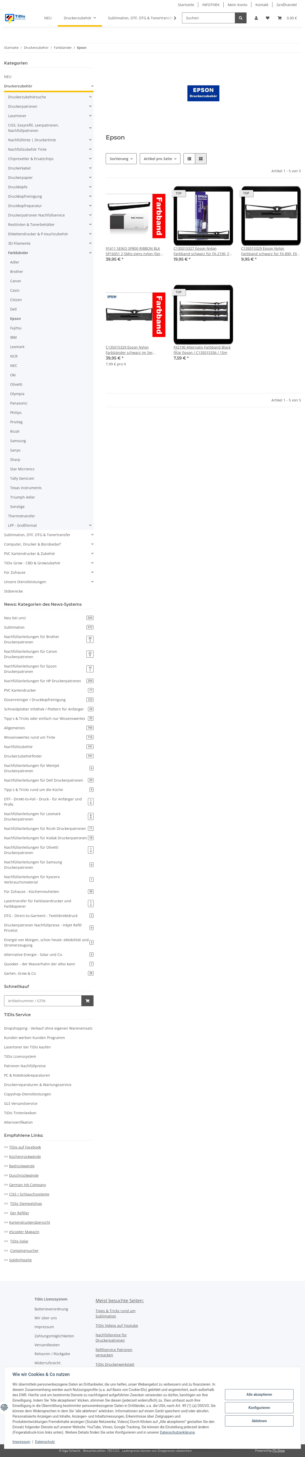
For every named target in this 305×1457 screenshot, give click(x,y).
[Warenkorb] (287, 18)
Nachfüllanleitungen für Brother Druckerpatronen (49, 639)
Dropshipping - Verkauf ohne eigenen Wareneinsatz (48, 1028)
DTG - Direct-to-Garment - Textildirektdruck (49, 915)
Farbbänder (18, 252)
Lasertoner (17, 115)
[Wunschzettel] (267, 18)
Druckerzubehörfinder (49, 756)
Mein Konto (237, 4)
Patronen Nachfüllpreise (25, 1065)
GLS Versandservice (20, 1103)
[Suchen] (208, 17)
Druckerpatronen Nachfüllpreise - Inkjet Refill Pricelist (49, 928)
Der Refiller (19, 1213)
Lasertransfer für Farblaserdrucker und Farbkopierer (49, 903)
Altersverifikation (18, 1122)
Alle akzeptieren (259, 1394)
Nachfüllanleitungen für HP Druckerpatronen (49, 680)
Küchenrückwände (25, 1156)
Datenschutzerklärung (177, 1432)
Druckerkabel (19, 168)
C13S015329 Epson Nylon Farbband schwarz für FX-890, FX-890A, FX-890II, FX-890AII (269, 251)
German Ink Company (27, 1184)
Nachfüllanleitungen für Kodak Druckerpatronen (49, 837)
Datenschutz (45, 1442)
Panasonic (18, 403)
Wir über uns (46, 1317)
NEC (13, 365)
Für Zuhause (14, 572)
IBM (13, 337)
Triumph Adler (22, 497)
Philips (16, 412)
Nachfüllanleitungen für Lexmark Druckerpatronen (49, 816)
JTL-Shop (278, 1450)
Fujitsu (16, 328)
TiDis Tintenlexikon (20, 1112)
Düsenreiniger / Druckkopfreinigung (49, 699)
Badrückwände (22, 1166)
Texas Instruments (26, 487)
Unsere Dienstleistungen (25, 581)
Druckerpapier (20, 177)
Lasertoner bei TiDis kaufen (27, 1047)
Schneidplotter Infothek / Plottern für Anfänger (49, 709)
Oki (13, 375)
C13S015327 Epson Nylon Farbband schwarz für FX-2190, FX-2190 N (203, 251)
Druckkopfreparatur (25, 205)
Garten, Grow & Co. (49, 973)
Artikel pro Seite (158, 158)
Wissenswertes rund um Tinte (49, 737)
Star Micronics (22, 469)
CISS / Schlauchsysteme (29, 1194)
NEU (7, 76)
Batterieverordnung (51, 1309)
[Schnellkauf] (43, 1000)
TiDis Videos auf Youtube (117, 1325)
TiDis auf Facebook (25, 1147)
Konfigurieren (259, 1408)
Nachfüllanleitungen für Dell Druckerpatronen (49, 780)
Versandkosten (47, 1344)
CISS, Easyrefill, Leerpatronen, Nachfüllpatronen (33, 128)
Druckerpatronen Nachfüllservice (36, 215)
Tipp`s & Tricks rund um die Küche (49, 789)
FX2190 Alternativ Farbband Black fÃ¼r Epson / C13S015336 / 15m (202, 350)
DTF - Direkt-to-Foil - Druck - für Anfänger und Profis (49, 802)
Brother (16, 271)
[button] (256, 18)
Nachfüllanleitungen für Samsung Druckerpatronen (49, 865)
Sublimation (49, 627)
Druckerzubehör (18, 86)
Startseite (186, 4)
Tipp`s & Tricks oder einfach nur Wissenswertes (49, 718)
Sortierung (119, 158)
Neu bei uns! (49, 617)
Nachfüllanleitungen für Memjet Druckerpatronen (49, 768)
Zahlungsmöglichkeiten (54, 1336)
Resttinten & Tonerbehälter (31, 224)
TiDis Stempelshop (26, 1203)
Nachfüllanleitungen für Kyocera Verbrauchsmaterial (49, 879)
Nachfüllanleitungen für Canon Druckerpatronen (49, 654)
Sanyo (15, 450)
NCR (14, 356)
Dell (13, 309)
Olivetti (16, 384)
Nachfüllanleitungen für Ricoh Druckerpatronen (49, 828)
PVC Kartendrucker (49, 690)
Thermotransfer (21, 516)
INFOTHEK (211, 4)
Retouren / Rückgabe (52, 1353)
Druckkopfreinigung (25, 196)
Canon (15, 280)
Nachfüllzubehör (49, 746)
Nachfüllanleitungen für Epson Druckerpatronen (49, 669)
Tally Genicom (22, 478)
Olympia (17, 393)
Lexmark (17, 346)
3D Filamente (19, 243)
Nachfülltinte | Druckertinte (32, 139)
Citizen (16, 299)
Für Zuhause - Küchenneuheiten (49, 891)
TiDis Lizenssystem (20, 1056)
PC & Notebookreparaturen (27, 1075)
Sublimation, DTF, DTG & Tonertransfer (37, 534)
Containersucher (24, 1250)
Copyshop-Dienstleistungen (27, 1094)
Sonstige (17, 506)
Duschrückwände (24, 1175)
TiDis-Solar (19, 1241)
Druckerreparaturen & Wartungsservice (37, 1084)
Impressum (44, 1326)
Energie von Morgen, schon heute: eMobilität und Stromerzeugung (49, 942)
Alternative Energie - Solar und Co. (49, 954)
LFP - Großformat (22, 525)
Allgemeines (49, 727)
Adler (14, 262)
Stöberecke (13, 591)
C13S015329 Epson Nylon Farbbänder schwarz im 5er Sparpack (129, 350)
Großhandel (287, 4)
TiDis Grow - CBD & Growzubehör (32, 563)
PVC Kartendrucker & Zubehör (29, 553)
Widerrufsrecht (47, 1362)
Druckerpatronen (22, 106)
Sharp (15, 459)
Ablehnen (259, 1421)
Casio (14, 290)
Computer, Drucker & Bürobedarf (32, 544)
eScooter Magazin (24, 1231)
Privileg (16, 422)
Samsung (18, 440)
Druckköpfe (17, 186)
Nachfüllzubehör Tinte (27, 149)
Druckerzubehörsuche (27, 97)
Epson (15, 318)
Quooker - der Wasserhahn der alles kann (49, 964)
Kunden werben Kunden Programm (34, 1037)
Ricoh (15, 431)
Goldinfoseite (20, 1260)
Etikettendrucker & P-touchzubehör (38, 233)
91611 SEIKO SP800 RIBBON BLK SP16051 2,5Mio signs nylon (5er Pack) (133, 251)
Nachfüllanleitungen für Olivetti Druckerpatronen (49, 850)
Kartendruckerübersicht (29, 1222)
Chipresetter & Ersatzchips (31, 158)
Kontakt (261, 4)
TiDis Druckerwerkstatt (115, 1364)
